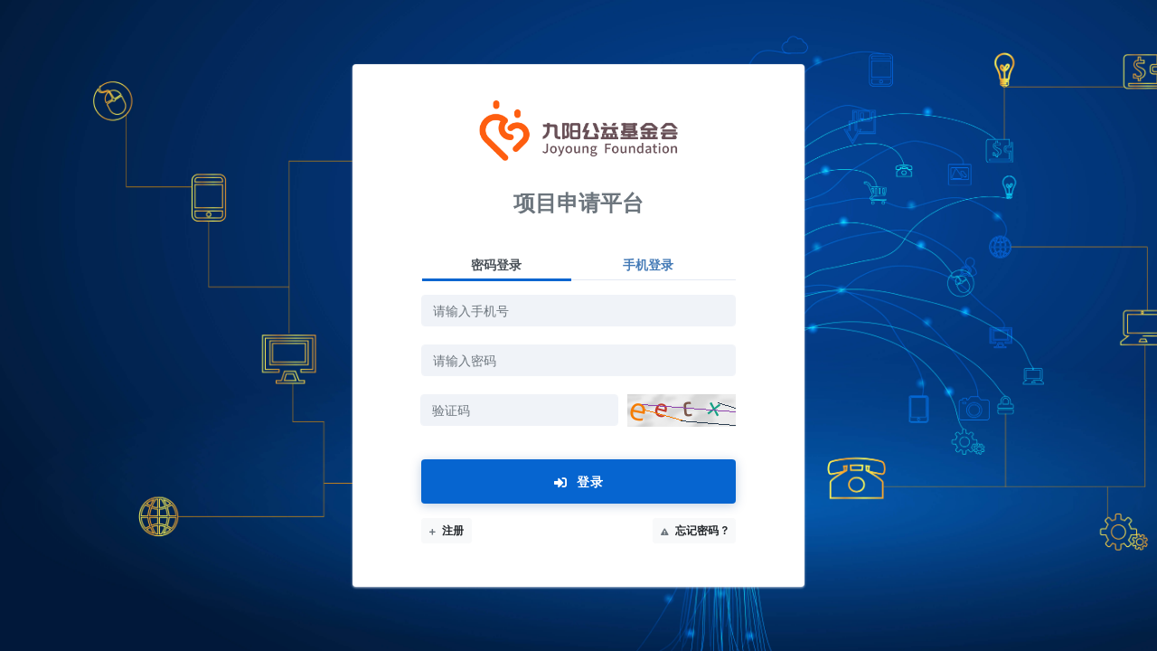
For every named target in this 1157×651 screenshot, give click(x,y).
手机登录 (648, 264)
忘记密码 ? (694, 530)
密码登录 (496, 264)
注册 (446, 530)
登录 (578, 481)
